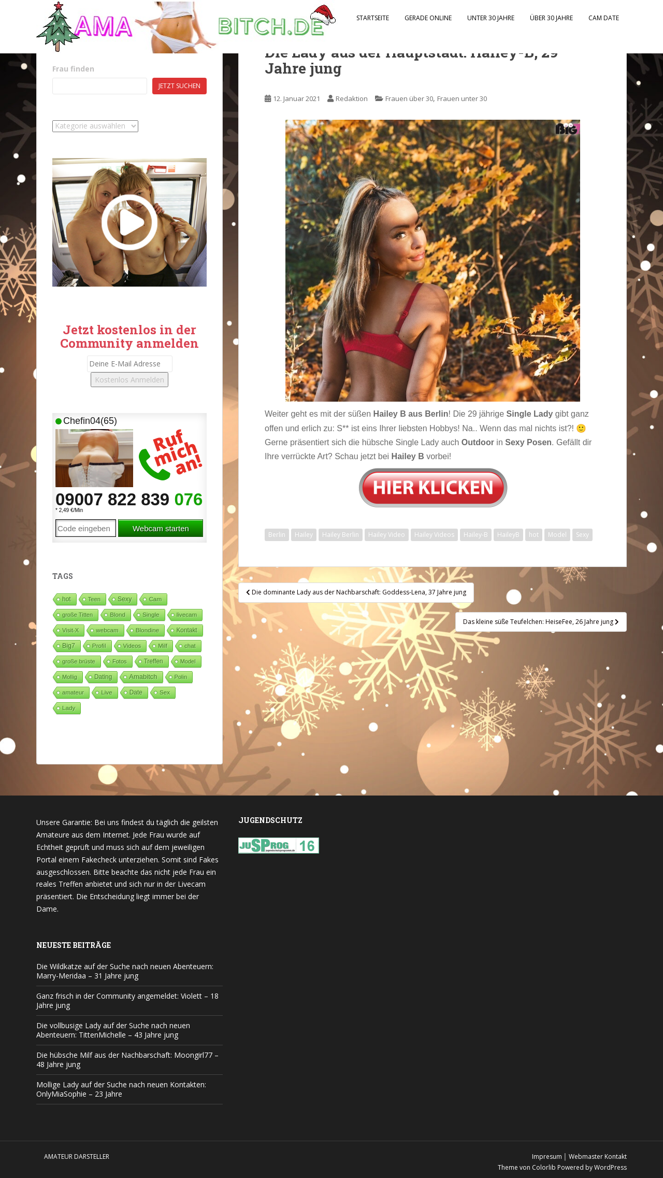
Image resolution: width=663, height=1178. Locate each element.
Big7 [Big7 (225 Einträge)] (68, 645)
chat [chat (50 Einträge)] (190, 646)
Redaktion (352, 98)
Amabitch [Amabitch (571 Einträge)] (143, 676)
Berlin (276, 534)
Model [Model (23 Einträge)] (188, 661)
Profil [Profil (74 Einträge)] (99, 645)
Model (557, 534)
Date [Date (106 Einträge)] (135, 692)
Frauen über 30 (409, 98)
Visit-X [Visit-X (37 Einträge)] (70, 630)
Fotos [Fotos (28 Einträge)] (119, 661)
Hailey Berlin (340, 534)
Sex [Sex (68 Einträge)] (165, 692)
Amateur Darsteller (76, 1156)
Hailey (304, 534)
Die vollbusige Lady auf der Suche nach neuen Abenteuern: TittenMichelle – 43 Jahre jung (113, 1030)
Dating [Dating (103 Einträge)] (103, 676)
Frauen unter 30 (462, 98)
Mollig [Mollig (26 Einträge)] (69, 677)
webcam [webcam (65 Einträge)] (107, 630)
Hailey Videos (434, 534)
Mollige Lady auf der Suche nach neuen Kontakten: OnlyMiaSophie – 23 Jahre (121, 1089)
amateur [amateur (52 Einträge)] (73, 692)
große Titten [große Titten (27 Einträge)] (77, 615)
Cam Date (603, 17)
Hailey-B (476, 534)
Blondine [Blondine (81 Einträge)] (148, 630)
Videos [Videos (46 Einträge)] (132, 646)
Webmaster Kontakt (598, 1156)
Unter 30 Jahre (490, 17)
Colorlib (544, 1167)
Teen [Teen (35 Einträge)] (94, 599)
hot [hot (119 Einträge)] (66, 599)
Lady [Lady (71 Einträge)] (68, 707)
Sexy (582, 534)
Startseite (372, 17)
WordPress (610, 1167)
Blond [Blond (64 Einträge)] (117, 614)
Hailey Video (386, 534)
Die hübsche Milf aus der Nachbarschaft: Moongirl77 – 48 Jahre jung (127, 1059)
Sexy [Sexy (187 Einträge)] (125, 599)
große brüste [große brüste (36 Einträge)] (78, 661)
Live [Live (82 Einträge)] (106, 692)
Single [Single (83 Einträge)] (151, 614)
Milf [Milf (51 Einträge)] (162, 646)
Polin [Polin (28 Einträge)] (181, 677)
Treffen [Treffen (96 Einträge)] (153, 661)
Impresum (547, 1156)
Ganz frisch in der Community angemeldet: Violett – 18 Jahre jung (127, 1000)
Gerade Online (428, 17)
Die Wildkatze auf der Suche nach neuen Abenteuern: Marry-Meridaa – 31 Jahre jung (124, 971)
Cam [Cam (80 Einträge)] (155, 598)
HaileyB (508, 534)
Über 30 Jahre (551, 17)
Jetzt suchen (179, 85)
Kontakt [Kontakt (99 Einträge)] (186, 630)
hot (534, 534)
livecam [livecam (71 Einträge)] (187, 614)
